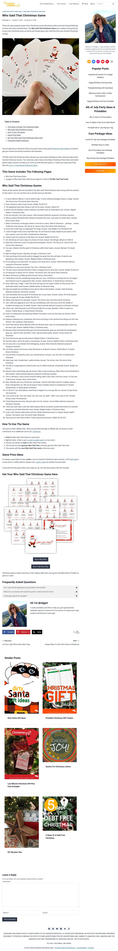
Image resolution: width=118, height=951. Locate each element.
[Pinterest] (53, 928)
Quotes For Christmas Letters (58, 766)
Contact (91, 948)
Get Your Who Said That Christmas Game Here (25, 138)
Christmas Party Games (61, 149)
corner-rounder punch (36, 440)
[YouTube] (57, 928)
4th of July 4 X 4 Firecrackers (100, 117)
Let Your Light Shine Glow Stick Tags (20, 642)
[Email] (60, 912)
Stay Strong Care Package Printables (100, 158)
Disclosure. (37, 432)
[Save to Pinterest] (23, 632)
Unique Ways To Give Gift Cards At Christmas (60, 642)
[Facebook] (49, 928)
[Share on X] (37, 632)
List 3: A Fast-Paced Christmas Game (23, 165)
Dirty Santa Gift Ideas (17, 718)
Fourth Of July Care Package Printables (100, 140)
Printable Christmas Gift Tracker (59, 718)
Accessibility (81, 948)
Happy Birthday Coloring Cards (100, 83)
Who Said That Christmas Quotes (20, 130)
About (92, 4)
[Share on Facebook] (8, 632)
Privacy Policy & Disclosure (65, 948)
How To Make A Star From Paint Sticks (100, 122)
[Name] (20, 912)
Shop (85, 4)
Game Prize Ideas (14, 135)
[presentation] (22, 687)
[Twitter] (65, 928)
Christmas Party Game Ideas (12, 11)
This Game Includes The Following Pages (23, 127)
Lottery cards (40, 462)
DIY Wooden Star (15, 852)
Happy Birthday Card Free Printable (100, 101)
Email (45, 913)
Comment (6, 881)
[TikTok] (69, 928)
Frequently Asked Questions (18, 141)
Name (6, 913)
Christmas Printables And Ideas (34, 11)
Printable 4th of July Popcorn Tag (100, 128)
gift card (73, 459)
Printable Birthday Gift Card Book (100, 88)
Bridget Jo (7, 20)
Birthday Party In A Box (100, 145)
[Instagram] (61, 928)
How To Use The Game (16, 132)
